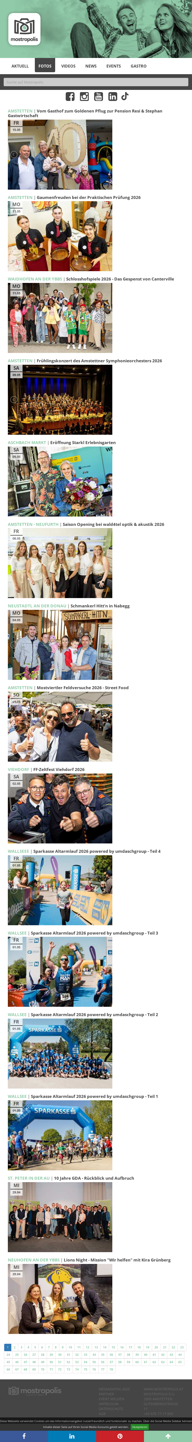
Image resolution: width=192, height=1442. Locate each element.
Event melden (111, 1399)
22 (173, 1347)
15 (113, 1347)
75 (85, 1369)
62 (154, 1362)
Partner (106, 1394)
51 (60, 1362)
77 (102, 1369)
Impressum (109, 1403)
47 (25, 1362)
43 (171, 1355)
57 (111, 1362)
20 (156, 1347)
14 (104, 1347)
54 (85, 1362)
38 (128, 1355)
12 (87, 1347)
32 (77, 1355)
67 (17, 1369)
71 (51, 1369)
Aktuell (20, 66)
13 (96, 1347)
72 (60, 1369)
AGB (102, 1413)
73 (68, 1369)
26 (25, 1355)
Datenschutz (111, 1408)
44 (180, 1355)
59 (128, 1362)
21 (164, 1347)
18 (139, 1347)
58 (120, 1362)
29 (51, 1355)
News (91, 66)
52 (68, 1362)
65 (180, 1362)
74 (77, 1369)
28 (42, 1355)
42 (163, 1355)
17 (130, 1347)
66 (8, 1369)
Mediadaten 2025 (114, 1389)
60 (137, 1362)
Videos (68, 66)
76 (94, 1369)
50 (51, 1362)
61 (145, 1362)
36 (111, 1355)
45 (8, 1362)
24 (8, 1355)
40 (145, 1355)
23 (182, 1347)
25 (17, 1355)
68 (25, 1369)
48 (34, 1362)
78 (111, 1369)
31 (68, 1355)
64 (171, 1362)
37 (120, 1355)
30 (60, 1355)
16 (122, 1347)
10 (70, 1347)
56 (102, 1362)
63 (163, 1362)
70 (42, 1369)
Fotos (44, 66)
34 (94, 1355)
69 (34, 1369)
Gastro (139, 66)
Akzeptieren (139, 1427)
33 (85, 1355)
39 (137, 1355)
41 (154, 1355)
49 (42, 1362)
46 (17, 1362)
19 (147, 1347)
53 (77, 1362)
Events (113, 66)
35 (102, 1355)
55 (94, 1362)
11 (79, 1347)
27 (34, 1355)
